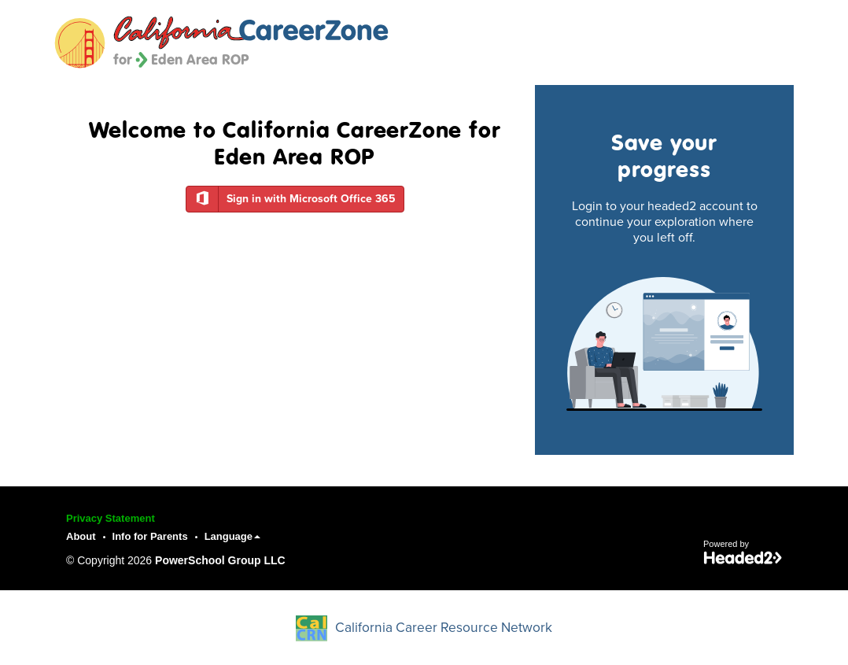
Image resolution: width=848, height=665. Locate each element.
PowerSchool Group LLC (220, 560)
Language (232, 536)
